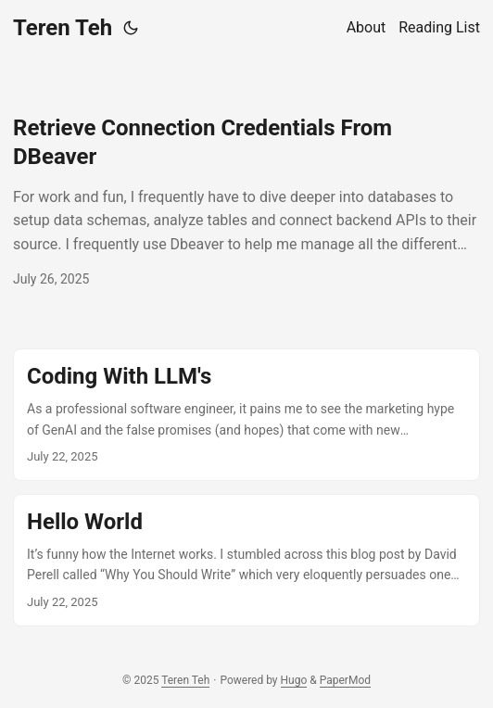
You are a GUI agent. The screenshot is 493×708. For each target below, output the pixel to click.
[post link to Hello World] (246, 560)
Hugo (294, 680)
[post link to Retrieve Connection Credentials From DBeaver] (246, 202)
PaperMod (345, 680)
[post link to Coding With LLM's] (246, 414)
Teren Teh (62, 28)
